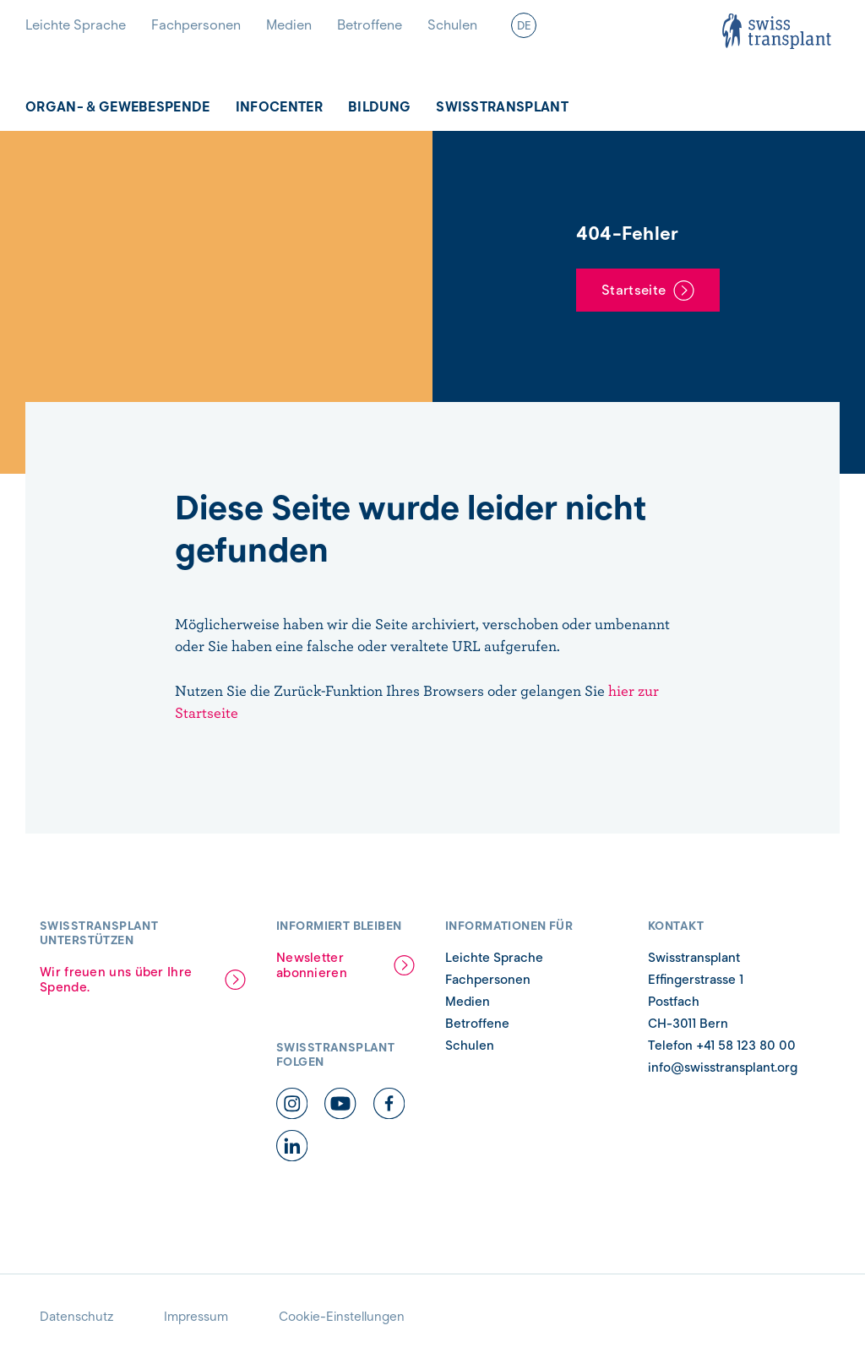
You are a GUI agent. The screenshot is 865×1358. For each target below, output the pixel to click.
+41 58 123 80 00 (746, 1045)
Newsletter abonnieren (311, 965)
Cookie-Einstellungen (342, 1316)
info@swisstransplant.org (722, 1067)
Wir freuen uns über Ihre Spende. (116, 979)
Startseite (633, 290)
